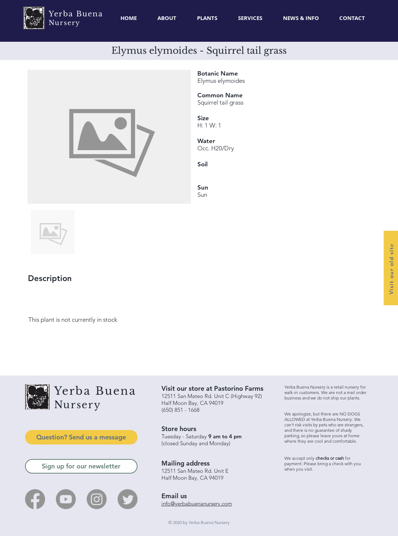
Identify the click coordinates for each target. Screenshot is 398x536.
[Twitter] (128, 499)
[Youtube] (66, 499)
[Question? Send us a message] (81, 437)
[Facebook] (35, 499)
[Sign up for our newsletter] (81, 466)
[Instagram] (97, 499)
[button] (207, 18)
